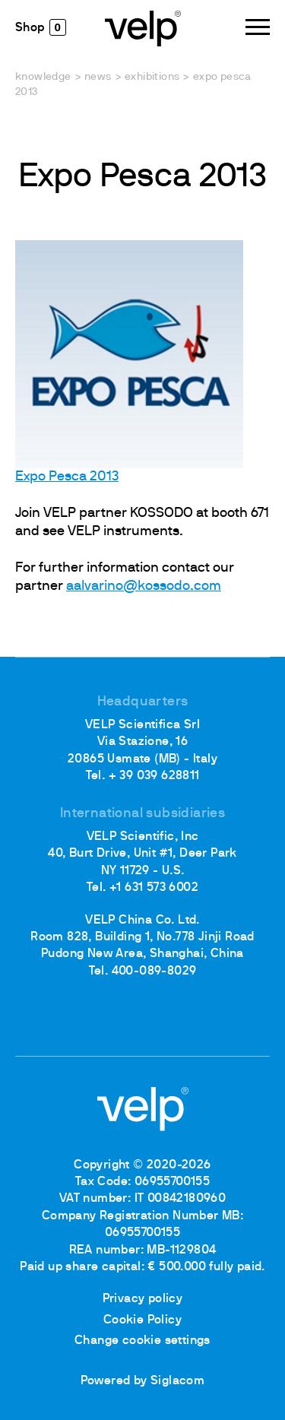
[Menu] (257, 27)
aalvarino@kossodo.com (143, 586)
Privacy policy (143, 1299)
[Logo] (143, 27)
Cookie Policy (142, 1320)
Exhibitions (152, 77)
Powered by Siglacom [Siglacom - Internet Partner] (143, 1381)
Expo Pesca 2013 (67, 477)
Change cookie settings (142, 1341)
